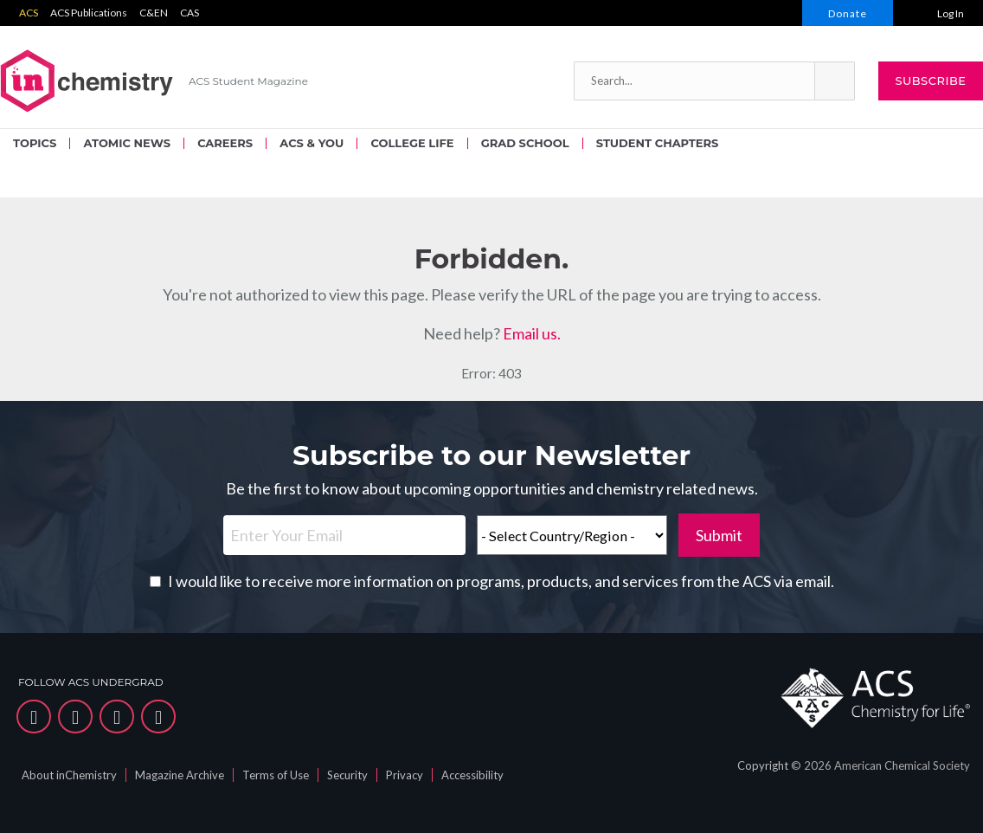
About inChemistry (69, 775)
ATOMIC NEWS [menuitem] (126, 143)
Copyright (762, 765)
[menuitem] (938, 13)
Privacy (404, 775)
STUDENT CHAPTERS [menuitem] (657, 143)
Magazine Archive (179, 775)
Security (347, 775)
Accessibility (472, 775)
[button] (834, 81)
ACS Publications (88, 12)
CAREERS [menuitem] (225, 143)
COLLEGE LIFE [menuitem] (411, 143)
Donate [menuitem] (847, 13)
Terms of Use (275, 775)
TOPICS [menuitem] (34, 143)
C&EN (153, 12)
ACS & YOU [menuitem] (311, 143)
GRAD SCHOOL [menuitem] (525, 143)
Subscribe (930, 80)
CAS (189, 12)
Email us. (532, 333)
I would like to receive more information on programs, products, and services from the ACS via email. (501, 581)
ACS (28, 12)
